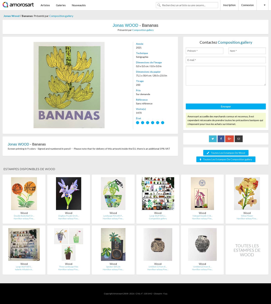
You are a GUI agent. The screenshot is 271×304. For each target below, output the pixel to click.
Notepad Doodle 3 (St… (202, 215)
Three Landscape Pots (68, 266)
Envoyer (226, 106)
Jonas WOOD (125, 25)
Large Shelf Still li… (24, 266)
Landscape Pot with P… (113, 215)
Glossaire (158, 293)
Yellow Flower (247, 215)
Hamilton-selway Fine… (24, 218)
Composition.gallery (61, 15)
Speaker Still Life (113, 266)
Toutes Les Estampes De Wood (226, 152)
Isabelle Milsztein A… (24, 269)
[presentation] (212, 95)
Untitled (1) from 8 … (158, 266)
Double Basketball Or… (24, 215)
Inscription (229, 5)
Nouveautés (79, 5)
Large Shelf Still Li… (157, 215)
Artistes (45, 5)
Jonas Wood (11, 15)
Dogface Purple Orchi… (68, 215)
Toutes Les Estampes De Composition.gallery (226, 159)
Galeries (61, 5)
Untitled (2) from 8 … (202, 266)
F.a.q (165, 293)
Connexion (247, 5)
